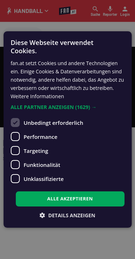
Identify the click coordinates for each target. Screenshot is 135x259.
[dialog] (67, 129)
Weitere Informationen (37, 96)
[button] (67, 107)
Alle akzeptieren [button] (70, 198)
